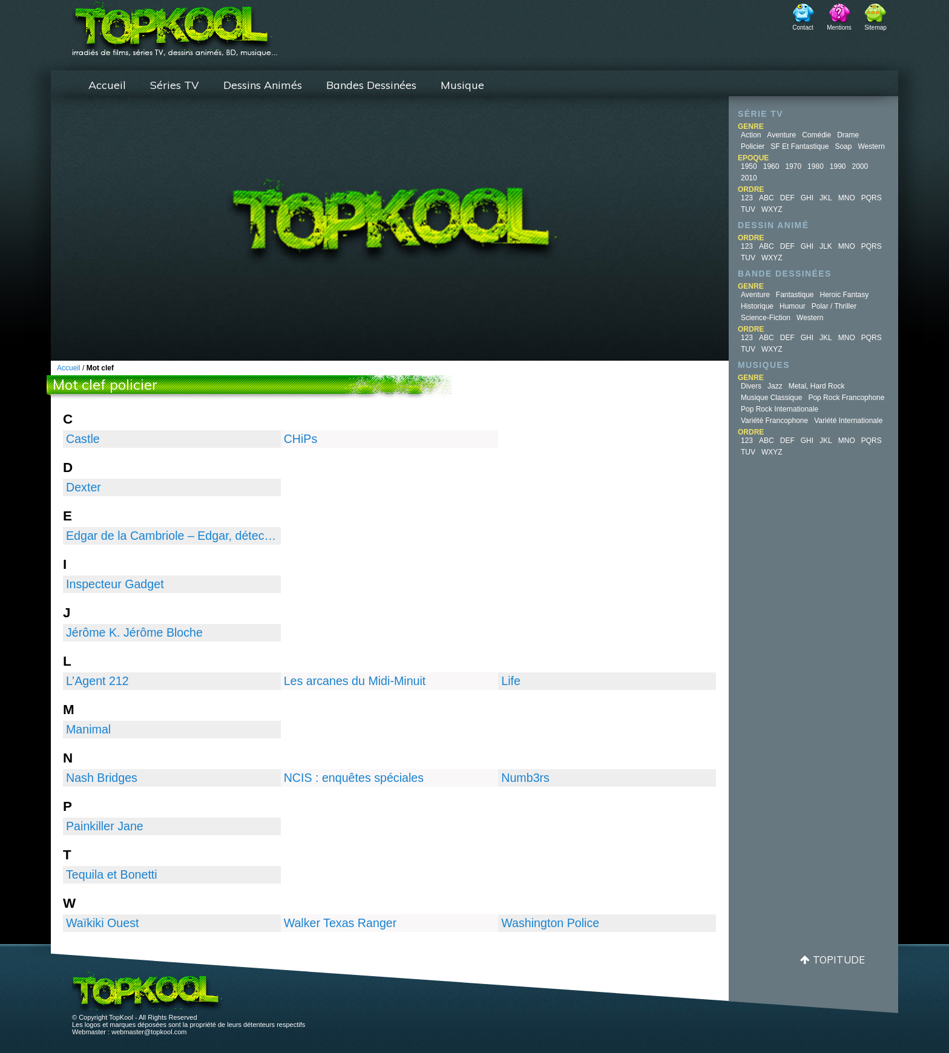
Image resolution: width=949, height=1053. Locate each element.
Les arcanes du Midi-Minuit (355, 680)
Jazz (775, 386)
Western (871, 146)
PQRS (871, 198)
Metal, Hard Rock (817, 386)
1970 (793, 166)
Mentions (839, 27)
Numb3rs (525, 777)
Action (751, 135)
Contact (802, 27)
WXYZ (772, 209)
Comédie (816, 135)
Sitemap (875, 27)
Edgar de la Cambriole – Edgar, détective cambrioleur (172, 535)
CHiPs (301, 438)
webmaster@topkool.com (148, 1031)
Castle (83, 438)
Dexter (83, 487)
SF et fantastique (799, 146)
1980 (815, 166)
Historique (757, 306)
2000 (860, 166)
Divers (751, 386)
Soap (843, 146)
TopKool (175, 25)
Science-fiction (765, 317)
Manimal (88, 729)
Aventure (781, 135)
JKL (825, 198)
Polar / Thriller (834, 306)
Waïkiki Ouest (102, 923)
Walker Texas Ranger (340, 923)
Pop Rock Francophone (846, 397)
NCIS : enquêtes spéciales (354, 777)
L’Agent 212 (97, 680)
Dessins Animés (262, 85)
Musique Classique (771, 397)
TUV (748, 209)
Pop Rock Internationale (779, 409)
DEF (787, 198)
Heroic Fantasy (844, 294)
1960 (771, 166)
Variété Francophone (774, 420)
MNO (846, 198)
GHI (807, 198)
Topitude (839, 959)
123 (747, 198)
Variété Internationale (848, 420)
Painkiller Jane (104, 826)
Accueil (107, 85)
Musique (462, 85)
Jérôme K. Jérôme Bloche (134, 632)
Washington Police (550, 923)
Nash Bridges (101, 777)
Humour (793, 306)
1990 (838, 166)
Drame (848, 135)
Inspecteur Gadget (115, 584)
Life (510, 680)
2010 (749, 178)
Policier (752, 146)
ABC (766, 198)
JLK (825, 246)
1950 (749, 166)
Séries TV (174, 85)
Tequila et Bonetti (111, 874)
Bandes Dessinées (371, 85)
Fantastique (795, 294)
